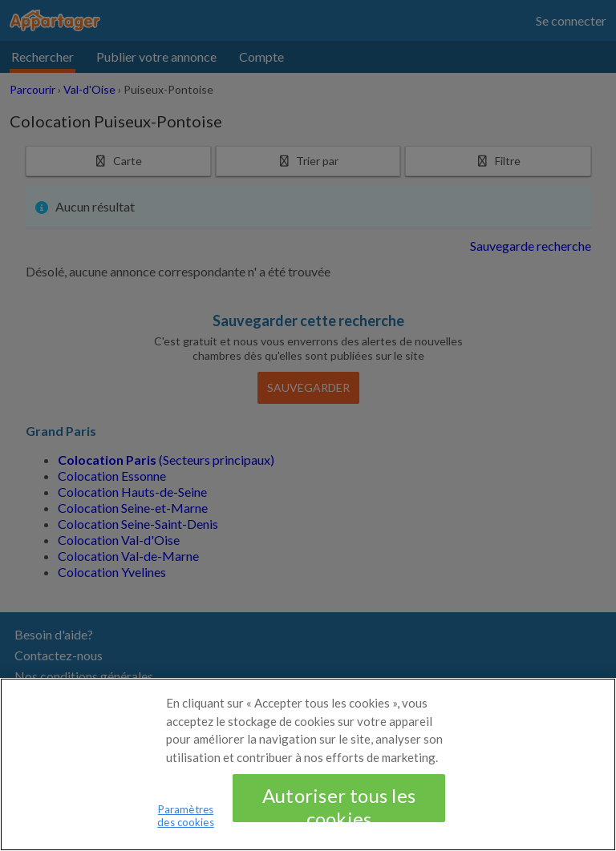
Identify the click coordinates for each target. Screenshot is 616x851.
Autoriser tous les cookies (338, 816)
